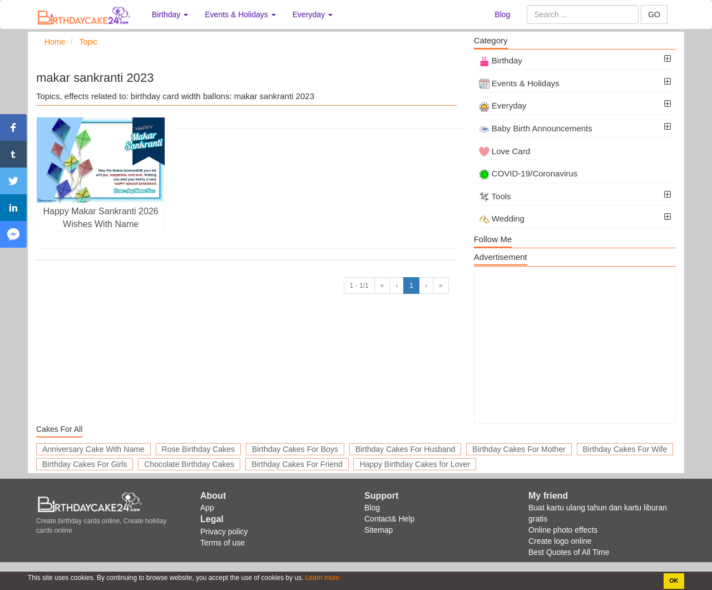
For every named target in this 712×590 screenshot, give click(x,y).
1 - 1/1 (359, 285)
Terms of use (222, 542)
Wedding (502, 218)
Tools (495, 196)
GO (654, 14)
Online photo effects (562, 529)
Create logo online (560, 541)
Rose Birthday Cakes (198, 449)
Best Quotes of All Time (569, 552)
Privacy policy (224, 531)
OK (673, 580)
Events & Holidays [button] (240, 14)
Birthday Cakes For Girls (84, 464)
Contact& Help (389, 518)
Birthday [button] (170, 14)
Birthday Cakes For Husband (405, 449)
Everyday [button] (313, 14)
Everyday (503, 105)
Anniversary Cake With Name (93, 449)
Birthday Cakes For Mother (518, 449)
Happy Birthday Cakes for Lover (414, 464)
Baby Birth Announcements (535, 128)
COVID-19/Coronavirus (528, 173)
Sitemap (378, 529)
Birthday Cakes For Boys (295, 449)
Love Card (504, 151)
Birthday (500, 60)
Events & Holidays (519, 83)
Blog (502, 14)
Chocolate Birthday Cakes (189, 464)
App (207, 507)
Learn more (322, 578)
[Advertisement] (574, 345)
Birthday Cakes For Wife (625, 449)
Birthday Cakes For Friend (296, 464)
